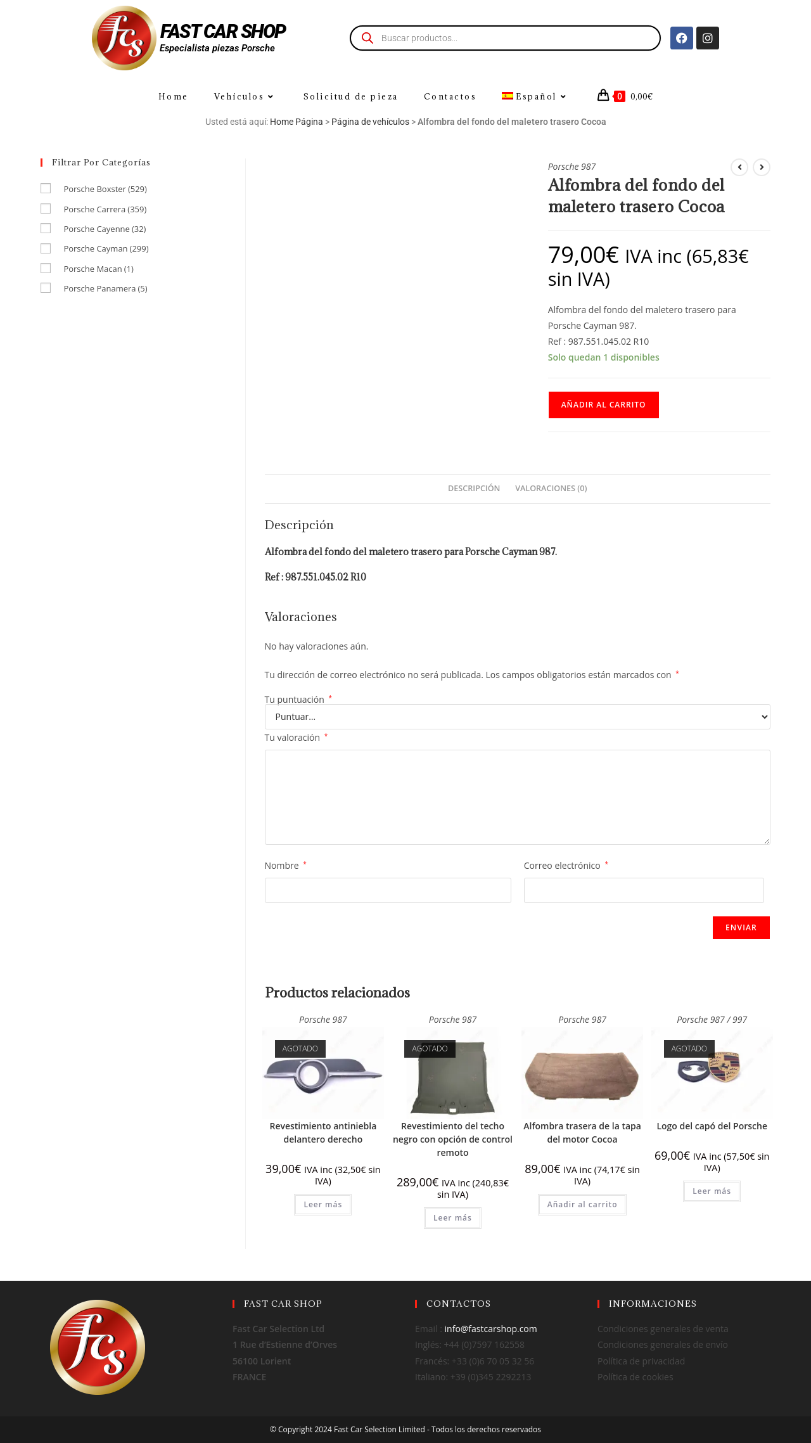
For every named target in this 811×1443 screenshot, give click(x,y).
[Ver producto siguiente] (761, 167)
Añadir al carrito (603, 404)
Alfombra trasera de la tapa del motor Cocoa (582, 1132)
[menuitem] (536, 97)
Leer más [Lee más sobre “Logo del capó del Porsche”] (712, 1191)
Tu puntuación (298, 699)
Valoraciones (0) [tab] (551, 488)
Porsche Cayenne (104, 228)
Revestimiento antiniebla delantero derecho (322, 1132)
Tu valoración (296, 737)
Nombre (286, 865)
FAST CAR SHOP (223, 31)
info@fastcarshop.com (491, 1329)
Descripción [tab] (474, 488)
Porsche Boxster (104, 189)
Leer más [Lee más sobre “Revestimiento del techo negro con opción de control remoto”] (452, 1217)
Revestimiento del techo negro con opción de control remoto (453, 1139)
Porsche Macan (98, 268)
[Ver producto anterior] (739, 167)
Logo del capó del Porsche (711, 1126)
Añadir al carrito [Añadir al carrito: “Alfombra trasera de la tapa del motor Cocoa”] (582, 1204)
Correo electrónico (566, 865)
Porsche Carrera (104, 209)
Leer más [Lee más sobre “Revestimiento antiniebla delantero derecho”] (322, 1204)
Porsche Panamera (105, 288)
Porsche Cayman (105, 248)
